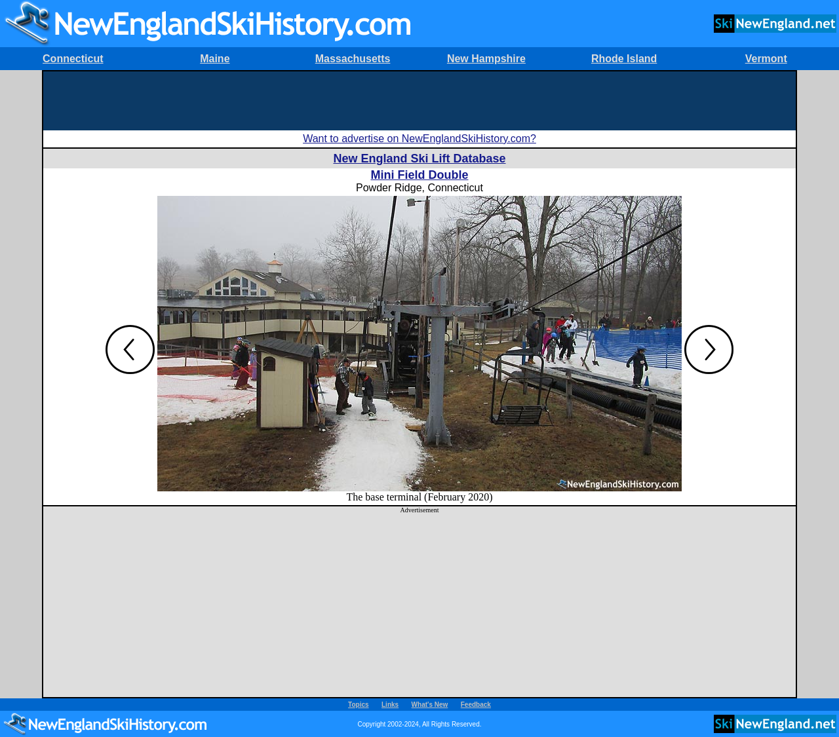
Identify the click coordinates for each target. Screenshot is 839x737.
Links (390, 704)
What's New (430, 704)
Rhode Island (624, 58)
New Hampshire (486, 58)
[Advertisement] (419, 100)
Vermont (766, 58)
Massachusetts (353, 58)
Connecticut (73, 58)
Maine (214, 58)
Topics (358, 704)
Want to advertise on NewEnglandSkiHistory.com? (419, 138)
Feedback (476, 704)
